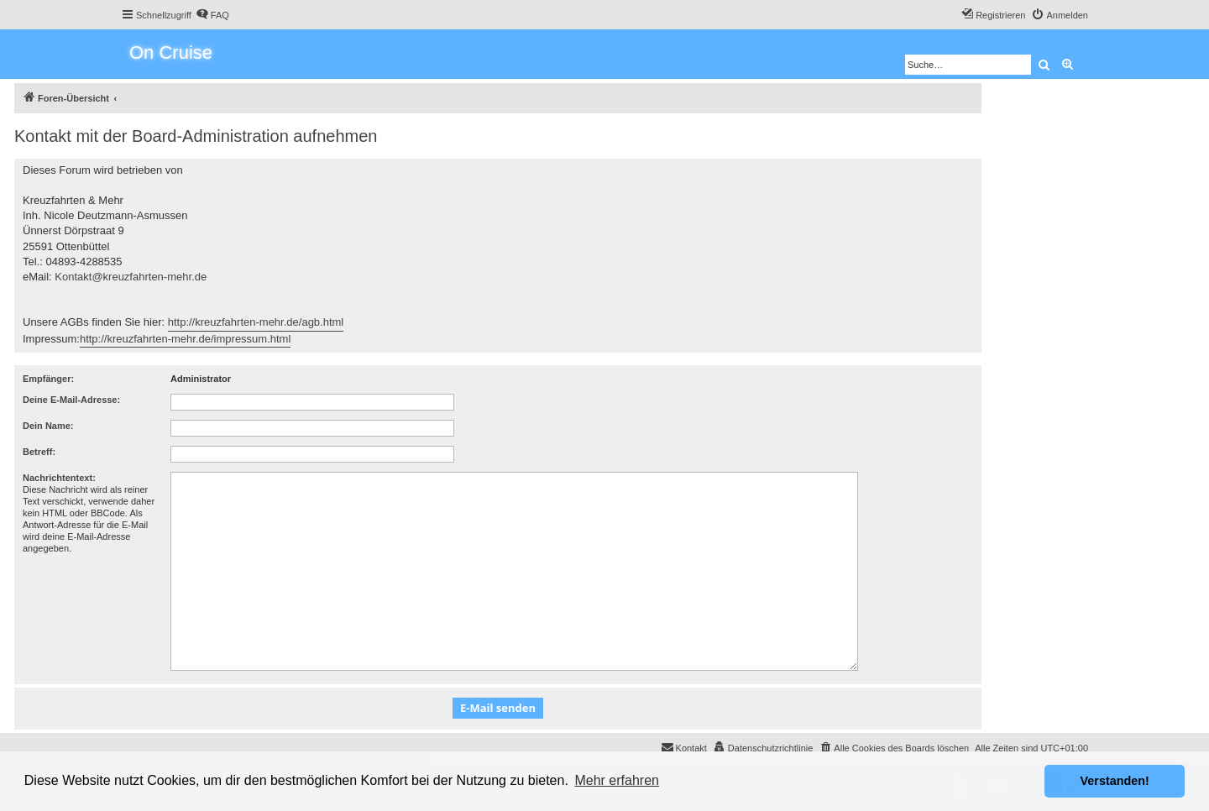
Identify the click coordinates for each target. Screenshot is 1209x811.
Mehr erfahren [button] (616, 780)
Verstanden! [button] (1115, 780)
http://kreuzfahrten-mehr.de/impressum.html (185, 338)
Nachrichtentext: (59, 478)
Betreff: (39, 452)
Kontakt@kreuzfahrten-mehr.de (131, 276)
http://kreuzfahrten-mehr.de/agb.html (256, 322)
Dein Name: (48, 426)
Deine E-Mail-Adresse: (71, 400)
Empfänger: (48, 379)
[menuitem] (212, 15)
